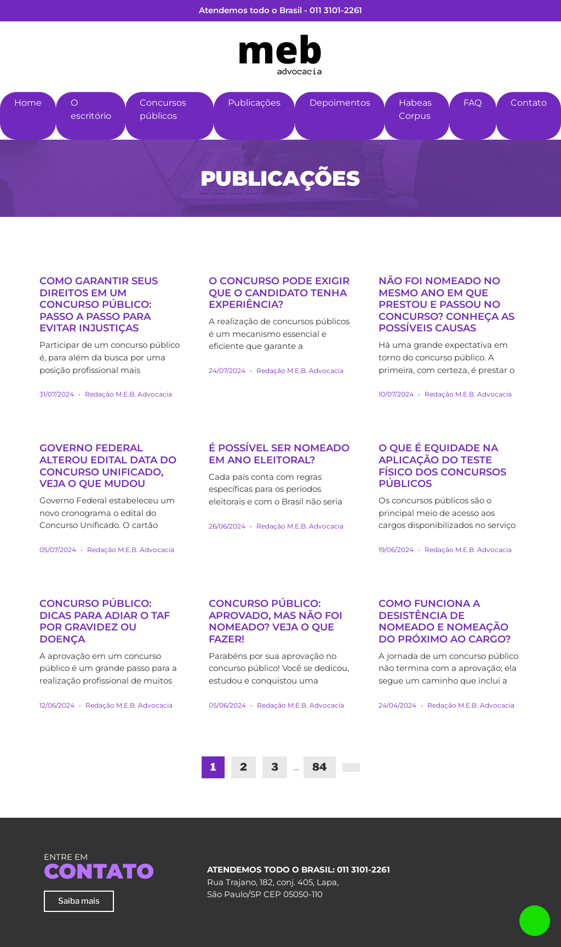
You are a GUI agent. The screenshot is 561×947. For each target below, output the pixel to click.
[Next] (351, 767)
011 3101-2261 (336, 10)
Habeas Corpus (415, 109)
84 (319, 767)
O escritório (91, 109)
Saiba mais (79, 901)
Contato (529, 102)
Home (28, 102)
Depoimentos (340, 102)
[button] (139, 131)
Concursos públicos (163, 109)
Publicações (254, 102)
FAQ (472, 102)
